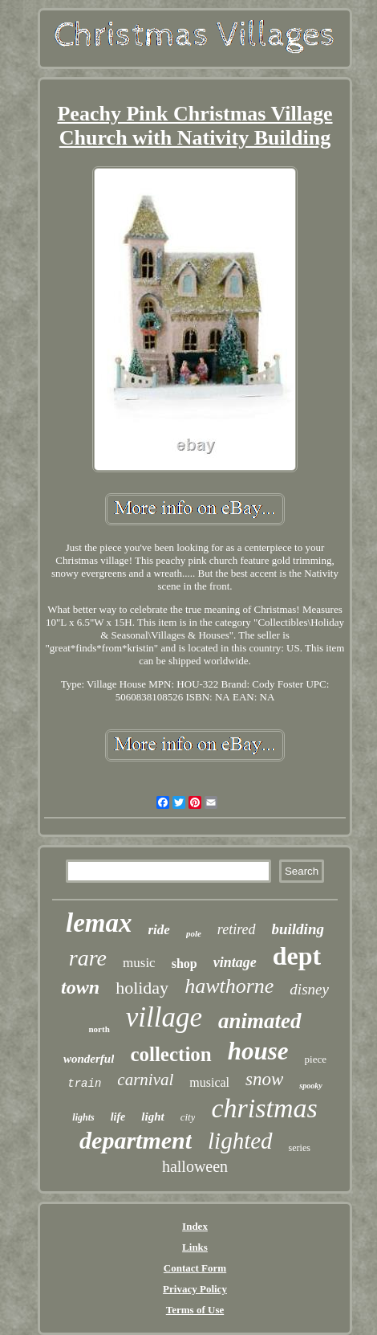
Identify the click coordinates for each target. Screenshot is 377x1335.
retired (236, 929)
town (80, 987)
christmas (264, 1108)
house (258, 1051)
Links (195, 1247)
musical (209, 1082)
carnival (145, 1079)
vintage (235, 962)
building (298, 929)
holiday (142, 988)
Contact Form (195, 1268)
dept (297, 955)
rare (88, 957)
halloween (195, 1166)
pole (193, 933)
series (299, 1147)
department (135, 1140)
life (118, 1117)
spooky (310, 1085)
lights (83, 1117)
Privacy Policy (195, 1289)
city (188, 1117)
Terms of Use (195, 1310)
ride (159, 929)
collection (170, 1054)
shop (184, 963)
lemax (99, 922)
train (84, 1083)
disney (309, 989)
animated (260, 1021)
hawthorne (229, 986)
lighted (240, 1140)
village (164, 1017)
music (139, 962)
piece (315, 1059)
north (98, 1029)
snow (264, 1079)
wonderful (88, 1058)
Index (195, 1226)
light (152, 1116)
